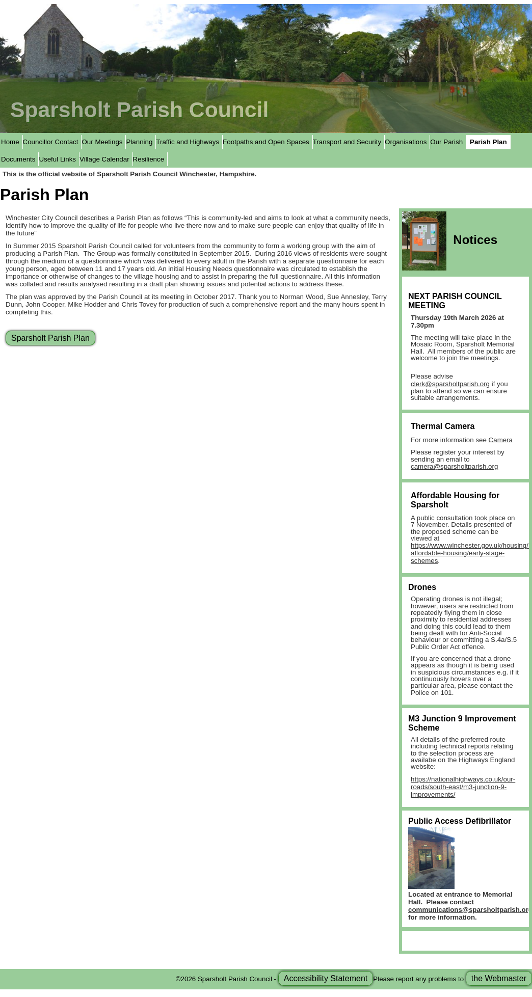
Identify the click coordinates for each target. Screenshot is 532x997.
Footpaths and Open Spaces (266, 142)
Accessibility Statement (326, 978)
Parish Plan (488, 142)
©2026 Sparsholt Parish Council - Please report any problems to (354, 978)
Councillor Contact (50, 142)
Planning (139, 142)
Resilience (149, 159)
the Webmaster (498, 978)
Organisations (406, 142)
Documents (18, 159)
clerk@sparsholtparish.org (450, 384)
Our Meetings (102, 142)
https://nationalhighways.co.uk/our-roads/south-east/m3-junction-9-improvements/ (463, 786)
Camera (501, 440)
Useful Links (57, 159)
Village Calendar (104, 159)
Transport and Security (347, 142)
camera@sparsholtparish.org (454, 466)
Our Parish (446, 142)
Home (10, 142)
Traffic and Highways (187, 142)
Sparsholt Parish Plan (50, 338)
